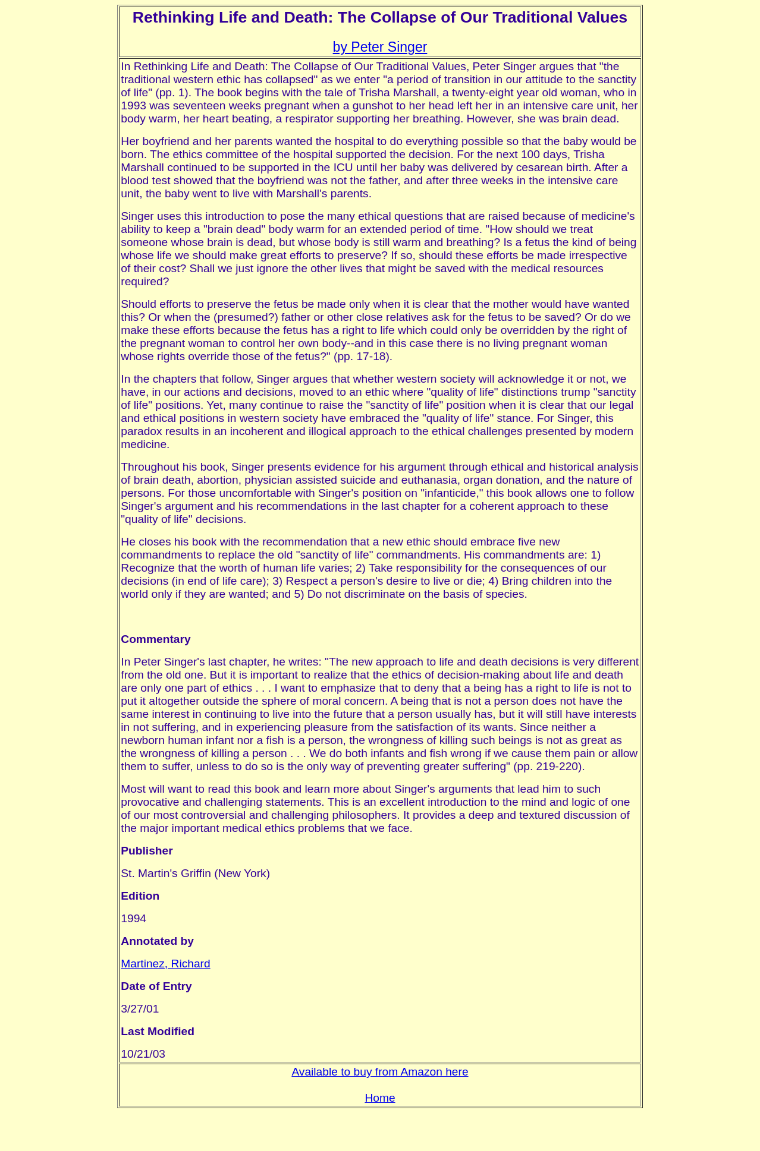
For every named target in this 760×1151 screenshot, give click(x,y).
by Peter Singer (380, 47)
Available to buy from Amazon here (379, 1071)
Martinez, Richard (165, 963)
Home (380, 1098)
